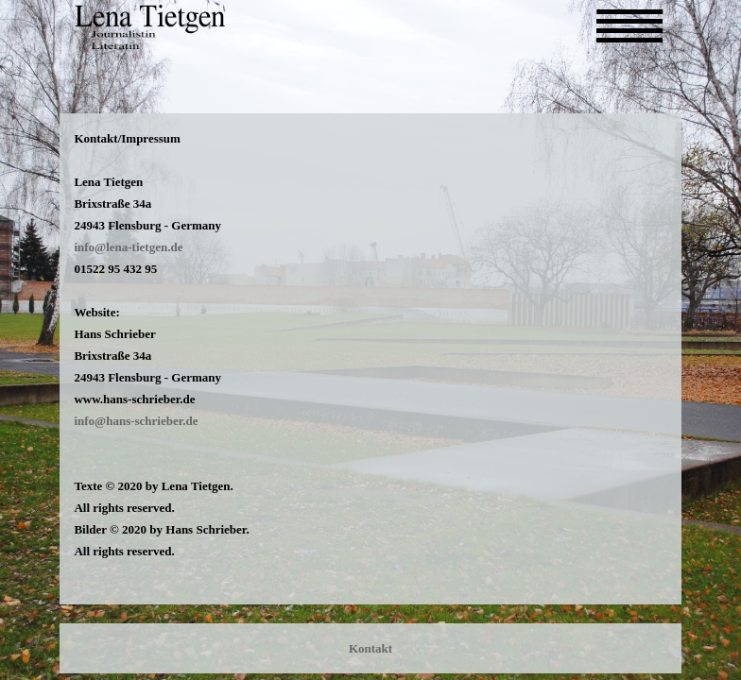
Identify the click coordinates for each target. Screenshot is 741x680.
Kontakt (370, 648)
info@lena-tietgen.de (128, 247)
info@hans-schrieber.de (136, 421)
